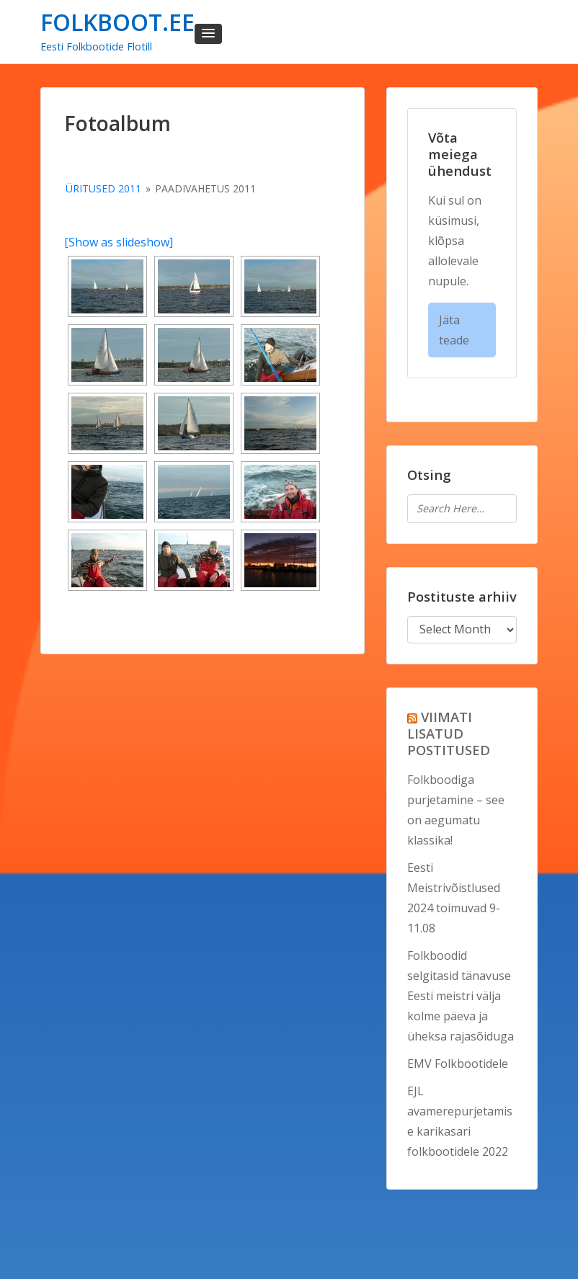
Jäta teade (454, 330)
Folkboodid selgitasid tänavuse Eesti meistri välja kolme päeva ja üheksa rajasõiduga (460, 996)
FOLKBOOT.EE (117, 21)
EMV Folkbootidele (457, 1063)
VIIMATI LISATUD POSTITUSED (448, 733)
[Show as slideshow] (118, 242)
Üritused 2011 (103, 188)
